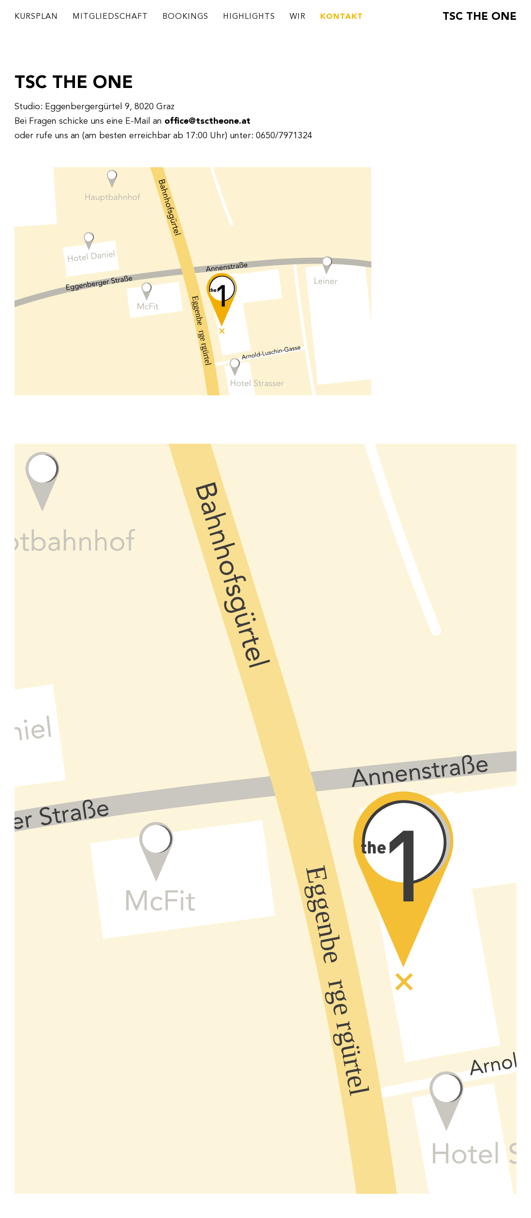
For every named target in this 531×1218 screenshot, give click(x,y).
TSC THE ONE (479, 17)
